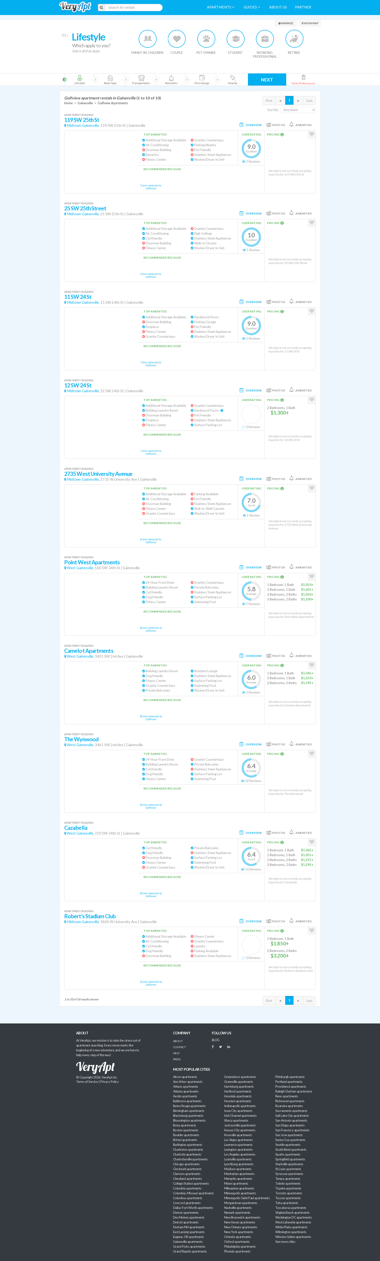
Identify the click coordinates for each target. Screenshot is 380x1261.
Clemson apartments (186, 1174)
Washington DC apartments (293, 1217)
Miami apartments (236, 1183)
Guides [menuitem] (252, 7)
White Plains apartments (291, 1227)
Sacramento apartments (291, 1111)
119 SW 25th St (81, 120)
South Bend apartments (290, 1149)
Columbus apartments (187, 1198)
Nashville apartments (238, 1208)
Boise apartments (184, 1125)
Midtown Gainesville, (83, 125)
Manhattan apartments (239, 1174)
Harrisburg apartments (239, 1086)
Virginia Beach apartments (292, 1212)
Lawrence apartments (238, 1145)
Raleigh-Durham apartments (293, 1091)
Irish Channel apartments (240, 1115)
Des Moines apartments (188, 1217)
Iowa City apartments (238, 1111)
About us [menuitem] (278, 7)
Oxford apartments (237, 1242)
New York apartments (238, 1232)
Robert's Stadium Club (90, 916)
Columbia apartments (187, 1188)
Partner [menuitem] (303, 7)
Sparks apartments (287, 1154)
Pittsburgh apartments (290, 1077)
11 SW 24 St (77, 297)
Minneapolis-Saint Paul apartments (246, 1198)
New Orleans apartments (240, 1227)
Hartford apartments (237, 1091)
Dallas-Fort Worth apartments (193, 1208)
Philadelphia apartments (240, 1246)
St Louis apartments (288, 1169)
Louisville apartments (238, 1159)
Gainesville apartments (188, 1242)
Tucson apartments (288, 1198)
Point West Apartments (92, 562)
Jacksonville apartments (240, 1125)
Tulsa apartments (286, 1203)
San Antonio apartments (291, 1120)
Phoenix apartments (237, 1251)
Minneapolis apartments (240, 1193)
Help (176, 1053)
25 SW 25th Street (85, 208)
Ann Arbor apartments (187, 1082)
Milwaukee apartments (239, 1188)
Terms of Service (87, 1082)
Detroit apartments (185, 1222)
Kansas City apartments (239, 1130)
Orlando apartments (237, 1237)
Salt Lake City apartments (292, 1115)
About (177, 1041)
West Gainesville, (80, 568)
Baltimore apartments (187, 1101)
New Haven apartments (239, 1222)
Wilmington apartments (290, 1232)
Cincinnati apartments (187, 1169)
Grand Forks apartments (189, 1246)
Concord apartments (186, 1203)
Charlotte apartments (187, 1154)
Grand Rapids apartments (190, 1251)
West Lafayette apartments (293, 1222)
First (269, 101)
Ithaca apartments (236, 1120)
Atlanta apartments (185, 1091)
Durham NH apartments (188, 1227)
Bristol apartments (185, 1140)
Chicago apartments (186, 1164)
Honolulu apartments (238, 1096)
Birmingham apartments (188, 1111)
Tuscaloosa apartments (290, 1208)
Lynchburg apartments (238, 1164)
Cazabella (75, 827)
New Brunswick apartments (242, 1217)
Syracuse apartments (289, 1174)
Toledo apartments (288, 1183)
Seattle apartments (287, 1145)
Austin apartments (185, 1096)
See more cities (285, 1242)
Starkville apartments (289, 1164)
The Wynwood (81, 739)
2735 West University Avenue (98, 474)
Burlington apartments (187, 1145)
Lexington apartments (238, 1149)
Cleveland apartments (187, 1179)
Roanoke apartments (289, 1106)
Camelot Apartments (88, 650)
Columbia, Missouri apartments (193, 1193)
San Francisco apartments (292, 1130)
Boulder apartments (186, 1135)
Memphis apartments (238, 1179)
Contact (179, 1047)
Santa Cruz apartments (290, 1140)
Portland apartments (288, 1082)
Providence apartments (290, 1086)
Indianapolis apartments (240, 1106)
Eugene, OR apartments (188, 1237)
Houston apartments (237, 1101)
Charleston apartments (188, 1149)
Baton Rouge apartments (189, 1106)
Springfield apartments (290, 1159)
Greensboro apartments (240, 1077)
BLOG (216, 1040)
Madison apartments (237, 1169)
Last (309, 101)
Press (176, 1059)
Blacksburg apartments (188, 1115)
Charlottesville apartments (190, 1159)
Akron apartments (185, 1077)
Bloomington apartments (189, 1120)
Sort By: (273, 110)
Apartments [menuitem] (220, 7)
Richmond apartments (289, 1101)
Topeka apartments (288, 1188)
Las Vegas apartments (238, 1140)
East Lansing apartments (189, 1232)
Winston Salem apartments (293, 1237)
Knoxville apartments (238, 1135)
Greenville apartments (238, 1082)
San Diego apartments (289, 1125)
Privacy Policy (109, 1082)
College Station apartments (191, 1183)
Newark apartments (237, 1212)
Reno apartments (286, 1096)
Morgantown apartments (240, 1203)
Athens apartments (185, 1086)
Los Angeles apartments (239, 1154)
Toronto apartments (288, 1193)
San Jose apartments (289, 1135)
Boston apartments (185, 1130)
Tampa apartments (287, 1179)
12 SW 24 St (77, 385)
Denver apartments (185, 1212)
